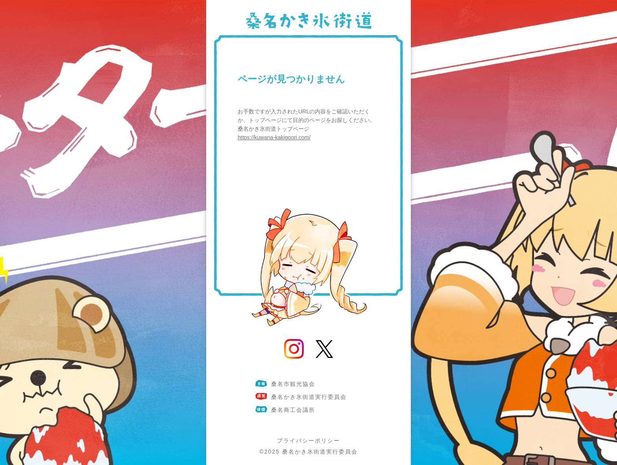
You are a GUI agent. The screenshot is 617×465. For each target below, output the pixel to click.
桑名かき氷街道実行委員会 (320, 451)
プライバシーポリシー (308, 440)
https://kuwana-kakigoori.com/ (274, 137)
